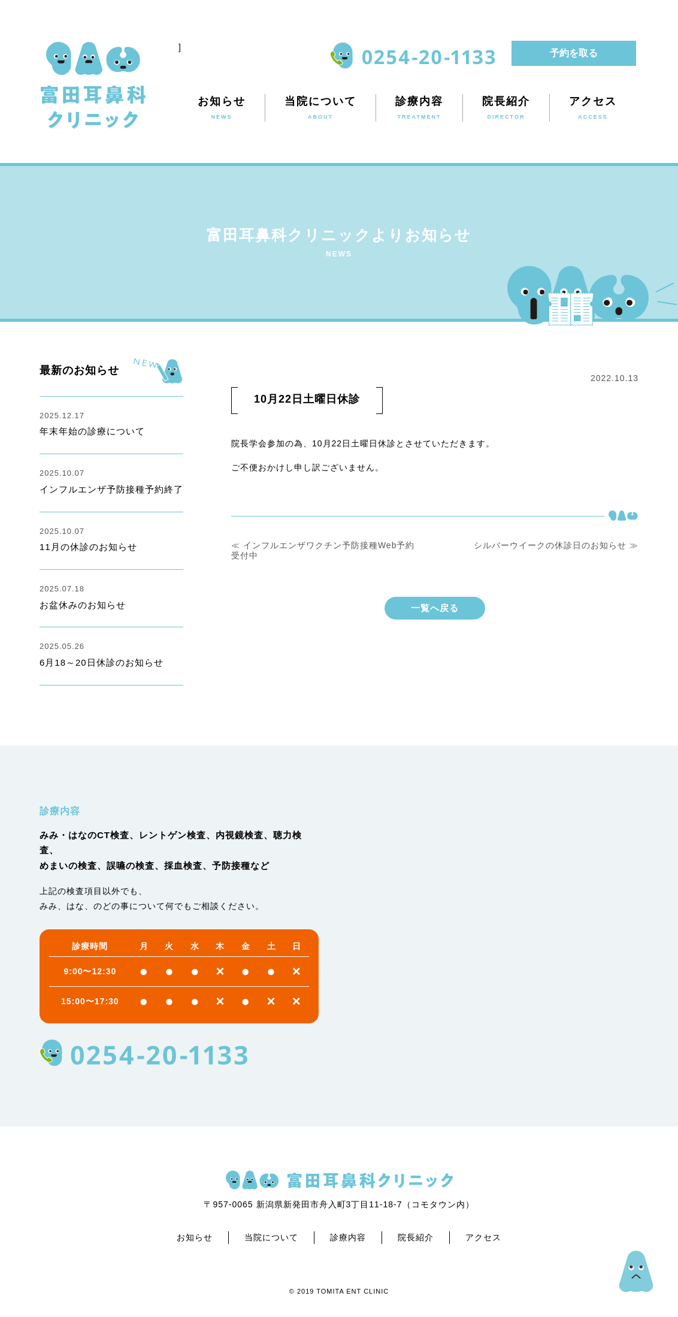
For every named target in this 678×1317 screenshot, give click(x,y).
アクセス (483, 1237)
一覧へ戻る (435, 608)
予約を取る (574, 53)
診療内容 (348, 1237)
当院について (271, 1237)
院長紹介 (416, 1237)
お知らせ (195, 1237)
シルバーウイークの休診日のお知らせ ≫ (556, 545)
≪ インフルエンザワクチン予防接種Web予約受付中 (322, 550)
